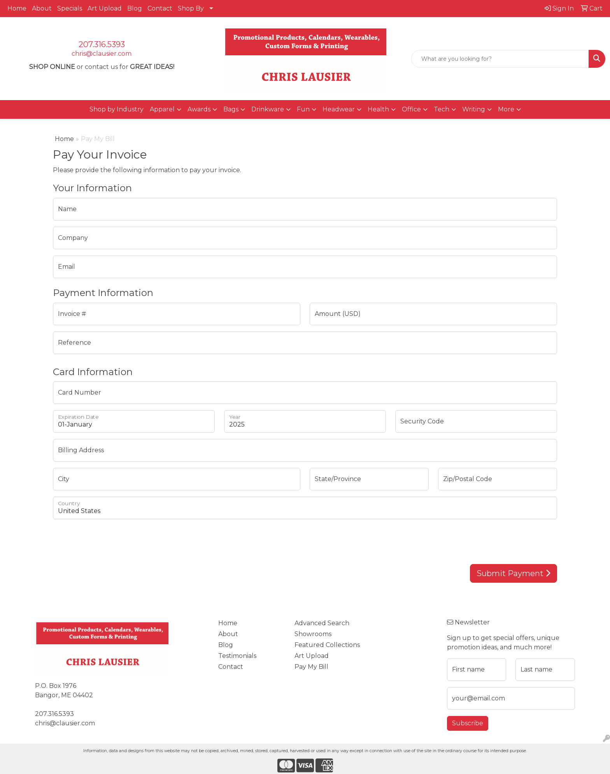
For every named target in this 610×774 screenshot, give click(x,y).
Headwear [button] (339, 109)
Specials (69, 8)
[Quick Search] (500, 59)
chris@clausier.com (101, 53)
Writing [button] (473, 109)
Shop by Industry (116, 109)
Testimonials (237, 655)
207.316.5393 (102, 44)
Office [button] (411, 109)
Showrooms (312, 634)
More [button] (506, 109)
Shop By (191, 8)
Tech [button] (441, 109)
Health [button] (378, 109)
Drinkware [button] (267, 109)
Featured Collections (327, 645)
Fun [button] (303, 109)
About (42, 8)
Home (16, 8)
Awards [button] (199, 109)
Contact (159, 8)
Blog (134, 8)
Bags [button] (230, 109)
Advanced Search (321, 623)
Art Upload (105, 8)
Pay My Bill (311, 666)
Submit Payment (513, 573)
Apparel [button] (162, 109)
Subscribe (467, 723)
